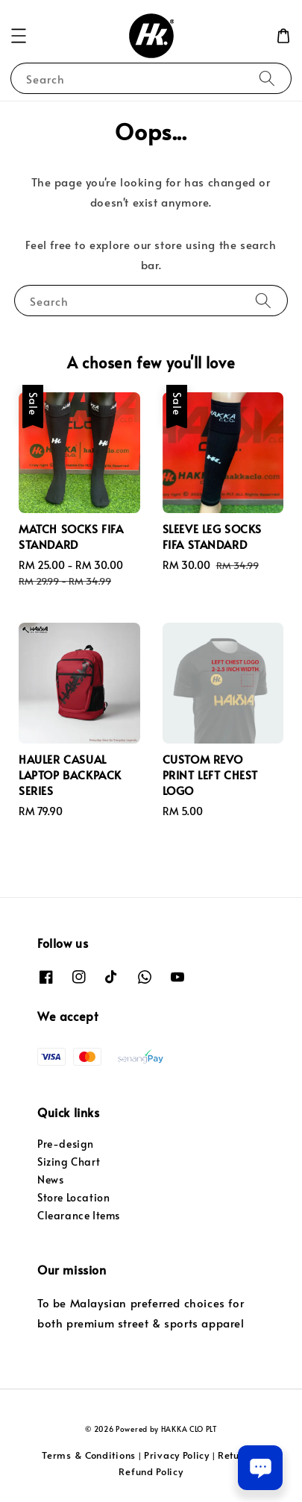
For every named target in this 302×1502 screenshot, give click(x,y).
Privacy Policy (177, 1455)
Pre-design (65, 1144)
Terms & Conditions (89, 1455)
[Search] (267, 77)
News (50, 1179)
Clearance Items (78, 1215)
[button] (18, 35)
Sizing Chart (68, 1161)
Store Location (73, 1197)
